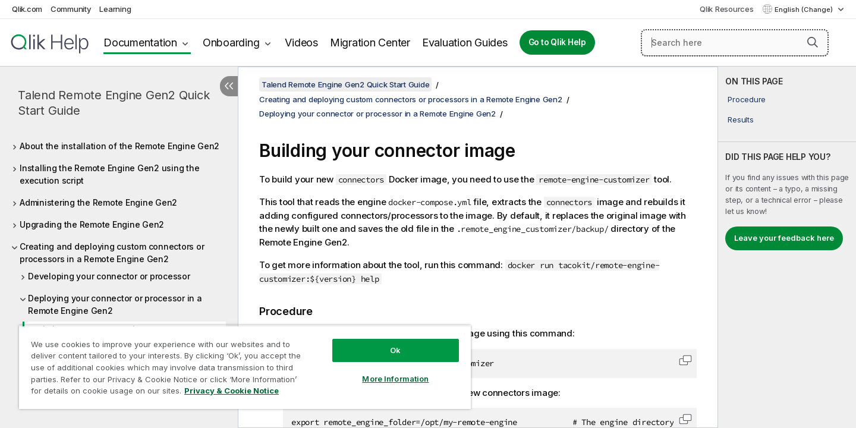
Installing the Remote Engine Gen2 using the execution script (109, 174)
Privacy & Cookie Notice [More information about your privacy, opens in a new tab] (231, 390)
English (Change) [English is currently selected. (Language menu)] (805, 9)
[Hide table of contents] (229, 86)
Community (71, 9)
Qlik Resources (727, 9)
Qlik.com (27, 9)
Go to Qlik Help (557, 42)
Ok (395, 350)
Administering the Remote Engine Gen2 (98, 202)
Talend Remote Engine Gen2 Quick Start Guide (113, 103)
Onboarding (231, 42)
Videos (301, 42)
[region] (245, 367)
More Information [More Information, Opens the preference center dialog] (395, 378)
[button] (813, 42)
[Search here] (734, 42)
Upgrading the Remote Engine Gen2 (92, 224)
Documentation (140, 42)
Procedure (747, 99)
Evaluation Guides (465, 42)
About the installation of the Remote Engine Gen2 (119, 146)
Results (740, 119)
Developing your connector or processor (109, 276)
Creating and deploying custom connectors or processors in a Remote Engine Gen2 (112, 252)
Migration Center (370, 42)
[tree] (119, 275)
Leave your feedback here (784, 238)
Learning (115, 9)
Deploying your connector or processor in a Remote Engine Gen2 (115, 304)
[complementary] (787, 247)
